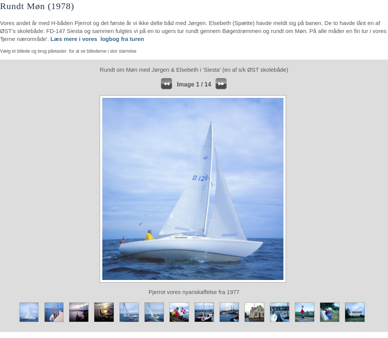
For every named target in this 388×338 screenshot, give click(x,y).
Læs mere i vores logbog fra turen (97, 39)
